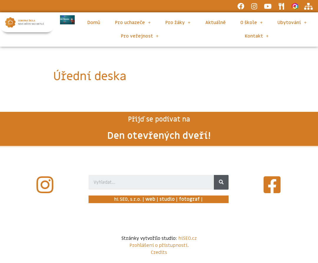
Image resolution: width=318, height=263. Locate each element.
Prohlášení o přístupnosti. (159, 245)
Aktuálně (215, 22)
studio (167, 199)
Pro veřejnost (140, 36)
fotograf (189, 199)
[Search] (221, 182)
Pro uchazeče (133, 22)
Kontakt (257, 36)
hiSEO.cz (187, 238)
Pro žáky (177, 22)
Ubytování (292, 22)
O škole (251, 22)
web (150, 199)
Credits (159, 252)
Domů (93, 22)
